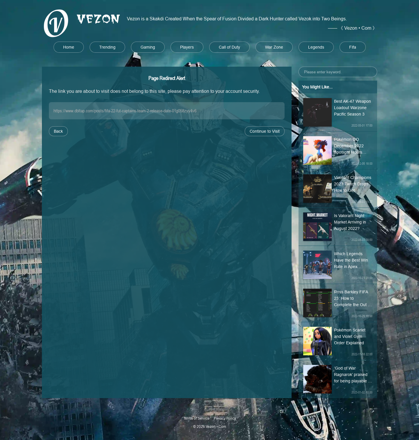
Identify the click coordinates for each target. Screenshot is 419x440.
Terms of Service (196, 418)
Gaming (148, 47)
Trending (107, 47)
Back (58, 131)
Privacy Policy (225, 418)
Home (68, 47)
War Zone (274, 47)
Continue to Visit (265, 131)
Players (187, 47)
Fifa (352, 47)
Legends (316, 47)
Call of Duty (229, 47)
